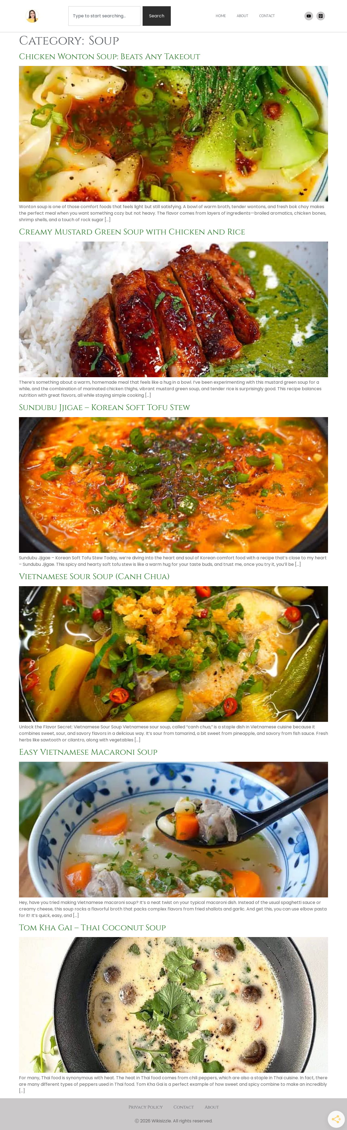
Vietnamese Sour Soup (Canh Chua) (94, 576)
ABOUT (242, 16)
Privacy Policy (145, 1107)
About (212, 1107)
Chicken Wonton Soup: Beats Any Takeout (109, 56)
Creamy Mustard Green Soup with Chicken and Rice (132, 232)
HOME (221, 16)
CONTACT (267, 16)
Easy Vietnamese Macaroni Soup (88, 752)
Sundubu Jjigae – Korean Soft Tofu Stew (104, 407)
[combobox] (104, 16)
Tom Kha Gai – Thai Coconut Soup (92, 927)
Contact (184, 1107)
